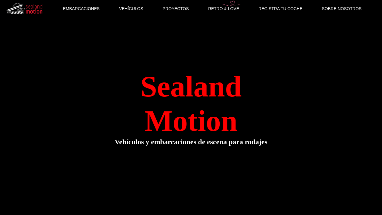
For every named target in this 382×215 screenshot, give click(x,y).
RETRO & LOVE (223, 8)
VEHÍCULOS (131, 8)
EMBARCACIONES (81, 8)
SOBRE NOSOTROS (342, 8)
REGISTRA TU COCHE (280, 8)
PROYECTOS (176, 8)
